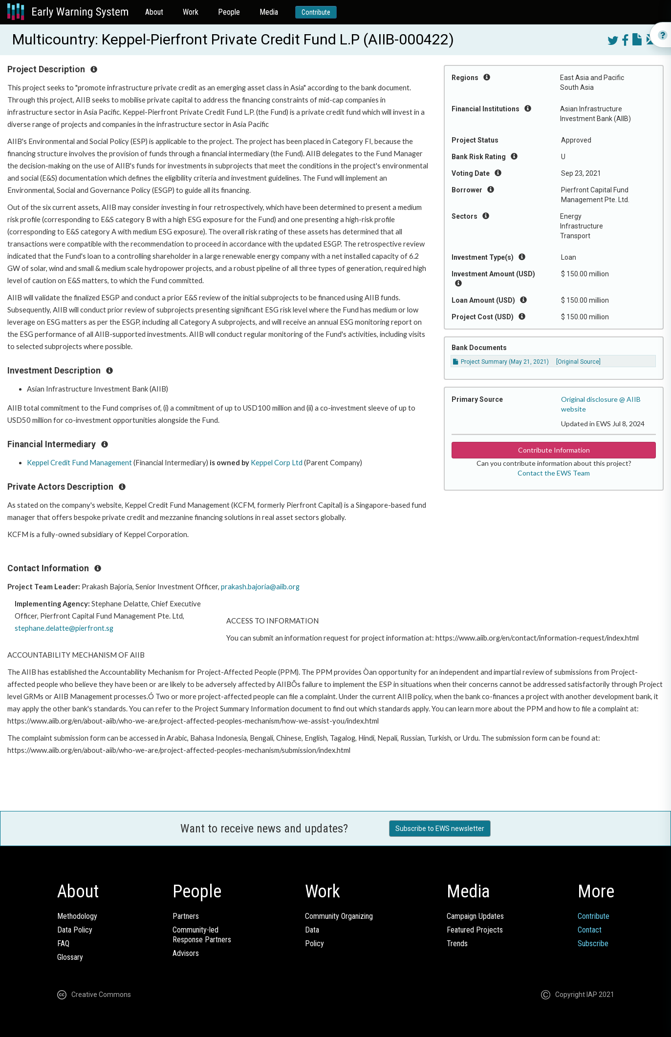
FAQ (63, 943)
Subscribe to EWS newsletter (439, 828)
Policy (314, 943)
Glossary (70, 957)
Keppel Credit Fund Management (79, 462)
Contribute (316, 12)
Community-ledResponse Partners (202, 934)
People (229, 12)
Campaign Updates (475, 916)
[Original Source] (578, 361)
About (154, 12)
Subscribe (593, 943)
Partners (186, 916)
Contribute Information (554, 450)
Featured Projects (475, 929)
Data (312, 929)
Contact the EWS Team (554, 473)
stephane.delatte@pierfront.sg (64, 628)
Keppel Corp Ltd (277, 462)
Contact (590, 929)
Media (269, 12)
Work (190, 12)
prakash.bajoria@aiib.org (260, 586)
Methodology (77, 916)
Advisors (186, 953)
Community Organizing (339, 916)
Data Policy (74, 929)
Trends (457, 943)
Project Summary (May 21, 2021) (501, 361)
